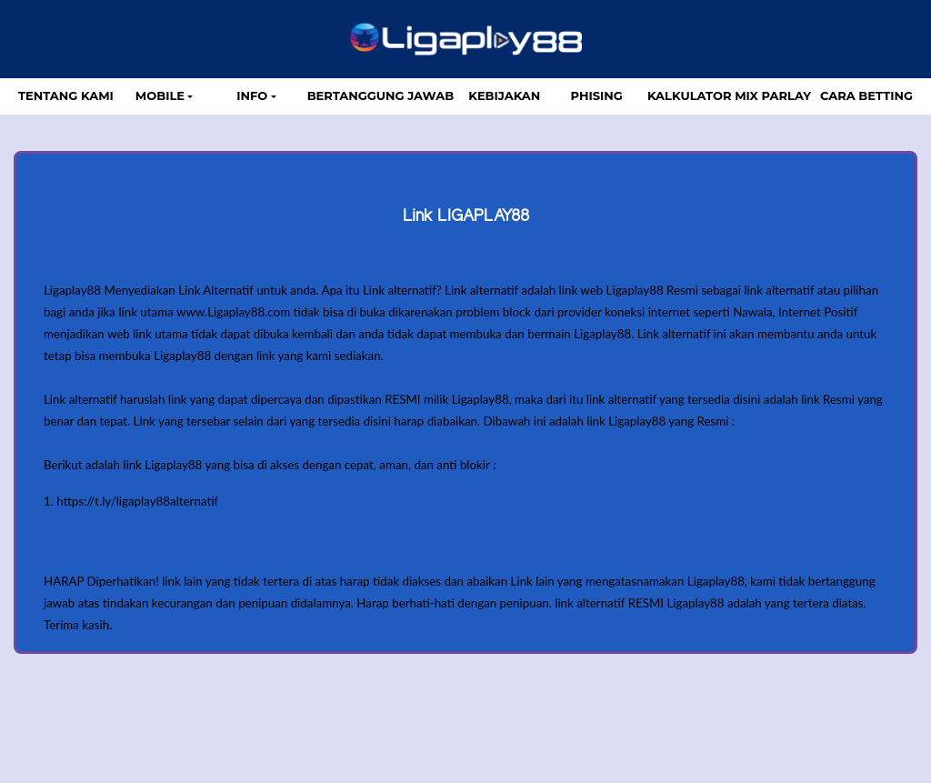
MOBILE (160, 95)
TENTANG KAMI (66, 95)
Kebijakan (504, 95)
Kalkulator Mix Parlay (729, 95)
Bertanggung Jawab (380, 95)
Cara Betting (866, 95)
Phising (597, 95)
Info (251, 95)
